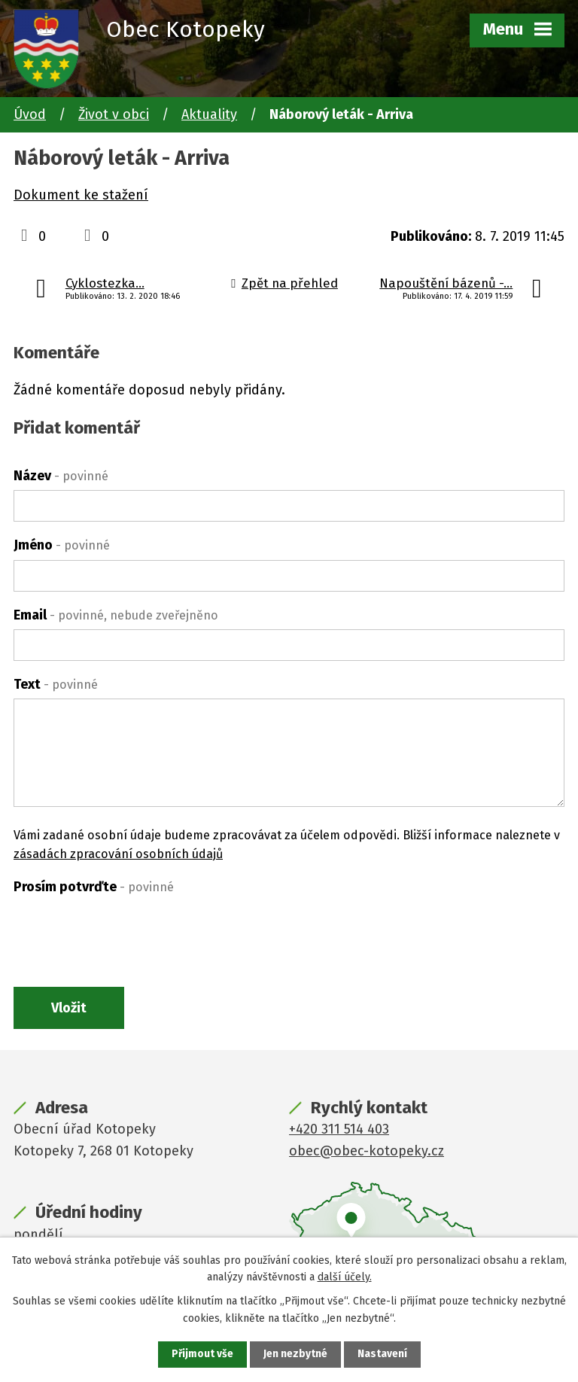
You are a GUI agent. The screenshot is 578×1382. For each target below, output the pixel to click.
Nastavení (382, 1354)
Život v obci (113, 114)
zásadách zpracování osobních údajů (118, 854)
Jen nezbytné (295, 1354)
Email (116, 615)
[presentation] (128, 930)
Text (56, 684)
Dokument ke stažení (81, 195)
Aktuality (209, 114)
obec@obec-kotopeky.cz (366, 1152)
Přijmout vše (202, 1354)
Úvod (30, 114)
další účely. (345, 1276)
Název (61, 475)
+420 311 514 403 (339, 1130)
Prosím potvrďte (94, 886)
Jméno (62, 545)
